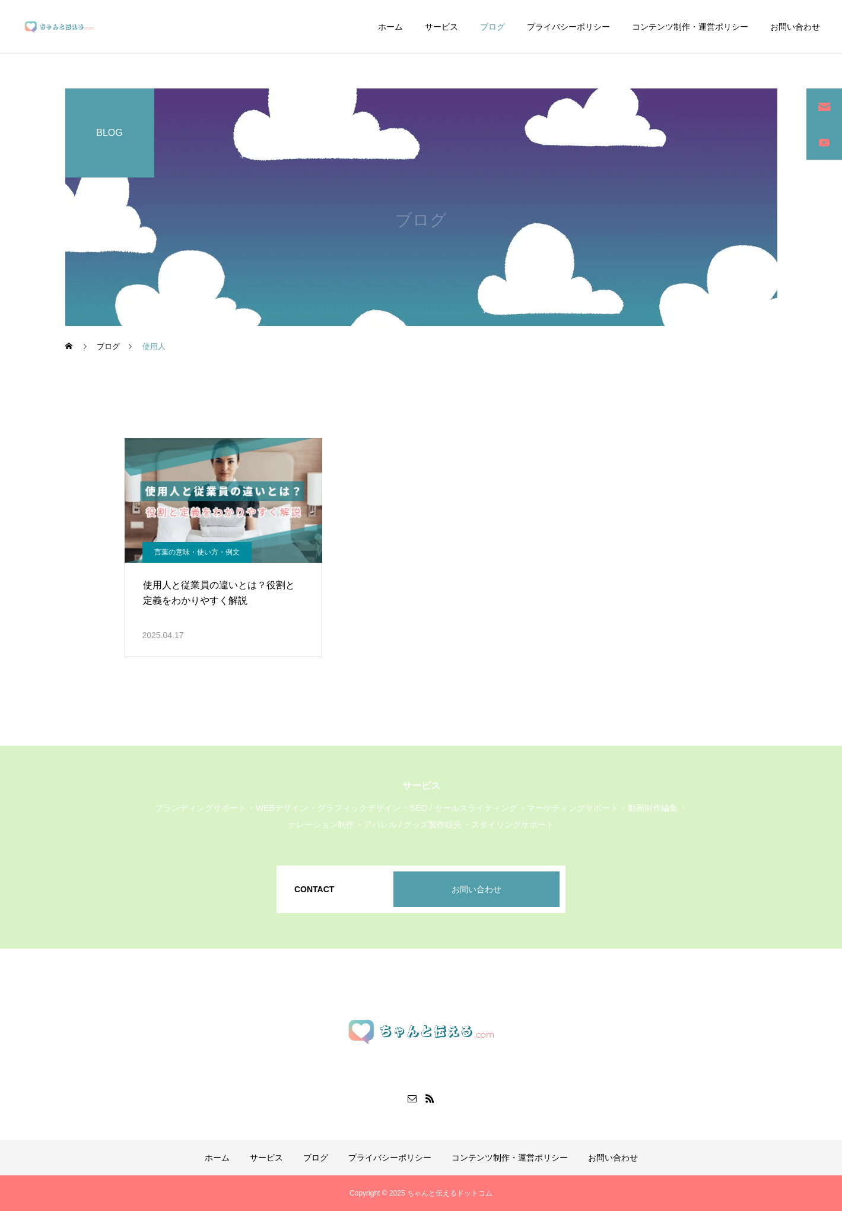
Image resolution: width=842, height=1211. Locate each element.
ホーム (390, 26)
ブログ (492, 26)
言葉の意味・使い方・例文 (197, 552)
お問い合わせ (795, 26)
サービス (441, 26)
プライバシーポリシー (568, 26)
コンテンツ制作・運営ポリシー (690, 26)
